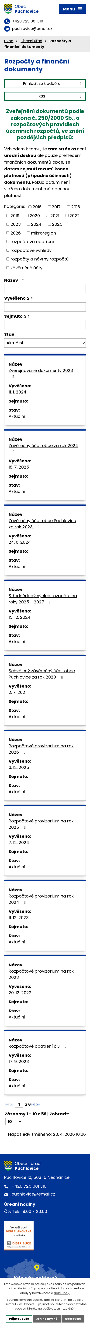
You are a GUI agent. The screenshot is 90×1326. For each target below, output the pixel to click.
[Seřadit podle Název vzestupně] (23, 279)
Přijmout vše (19, 1319)
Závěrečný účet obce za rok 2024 (43, 448)
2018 (75, 207)
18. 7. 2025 (19, 467)
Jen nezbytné (47, 1319)
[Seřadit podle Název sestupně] (23, 281)
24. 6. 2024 (20, 542)
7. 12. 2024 (19, 842)
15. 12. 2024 (20, 617)
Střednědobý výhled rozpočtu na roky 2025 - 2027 (43, 599)
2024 (36, 224)
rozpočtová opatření (32, 241)
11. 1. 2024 (17, 392)
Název (12, 280)
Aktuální (17, 416)
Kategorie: (14, 206)
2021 (54, 215)
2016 (37, 207)
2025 (57, 224)
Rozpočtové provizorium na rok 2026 (41, 749)
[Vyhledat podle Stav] (45, 343)
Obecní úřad (31, 40)
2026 (15, 233)
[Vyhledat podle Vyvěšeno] (45, 307)
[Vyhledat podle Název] (45, 288)
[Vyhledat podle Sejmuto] (45, 324)
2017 (56, 207)
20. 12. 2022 (20, 993)
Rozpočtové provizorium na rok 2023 (41, 974)
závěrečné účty (26, 268)
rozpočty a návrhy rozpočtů (39, 259)
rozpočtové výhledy (31, 250)
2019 (14, 215)
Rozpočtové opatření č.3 (38, 1046)
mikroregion (43, 233)
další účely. (62, 1293)
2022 (74, 215)
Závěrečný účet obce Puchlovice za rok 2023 (42, 524)
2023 (15, 224)
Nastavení (73, 1319)
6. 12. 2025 (19, 767)
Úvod (8, 40)
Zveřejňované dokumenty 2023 (41, 373)
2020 (35, 215)
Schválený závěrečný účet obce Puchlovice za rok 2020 (42, 674)
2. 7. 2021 (17, 692)
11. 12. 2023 (19, 917)
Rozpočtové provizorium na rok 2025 (41, 824)
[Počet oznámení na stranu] (13, 1121)
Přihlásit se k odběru (53, 83)
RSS (60, 96)
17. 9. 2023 (19, 1061)
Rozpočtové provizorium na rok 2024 (41, 899)
